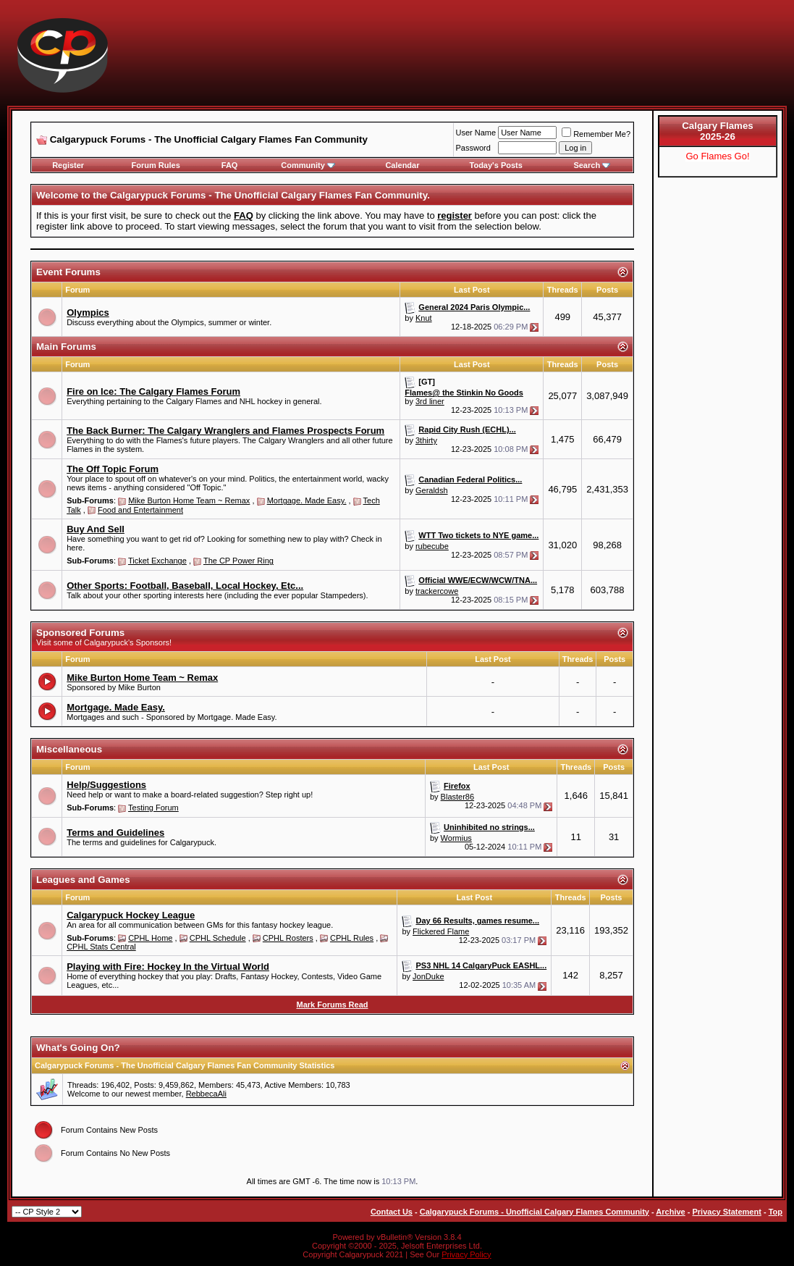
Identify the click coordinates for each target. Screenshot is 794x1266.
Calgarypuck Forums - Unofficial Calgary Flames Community (534, 1211)
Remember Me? (596, 134)
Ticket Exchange (157, 560)
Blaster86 (457, 796)
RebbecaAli (206, 1093)
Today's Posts (496, 165)
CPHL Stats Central (101, 946)
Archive (670, 1211)
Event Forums (68, 272)
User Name (476, 132)
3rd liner (429, 401)
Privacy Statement (726, 1211)
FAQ (229, 165)
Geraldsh (431, 490)
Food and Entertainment (140, 510)
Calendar (402, 165)
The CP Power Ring (238, 560)
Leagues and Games (83, 879)
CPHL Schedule (218, 938)
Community (308, 165)
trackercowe (436, 591)
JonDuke (428, 976)
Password (473, 147)
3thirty (426, 440)
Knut (423, 318)
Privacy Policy (466, 1254)
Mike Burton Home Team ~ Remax (189, 500)
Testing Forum (153, 807)
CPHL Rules (351, 938)
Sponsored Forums (80, 632)
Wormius (456, 838)
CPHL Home (150, 938)
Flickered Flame (441, 931)
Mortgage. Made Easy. (307, 500)
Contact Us (392, 1211)
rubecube (432, 546)
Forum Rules (156, 165)
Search (591, 165)
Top (775, 1211)
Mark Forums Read (332, 1004)
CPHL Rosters (288, 938)
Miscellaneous (69, 749)
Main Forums (66, 346)
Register (68, 165)
